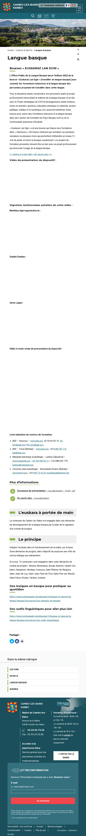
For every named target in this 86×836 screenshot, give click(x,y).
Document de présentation (46, 490)
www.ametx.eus (20, 473)
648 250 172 (60, 449)
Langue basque (18, 682)
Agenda (46, 16)
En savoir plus (33, 498)
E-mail (14, 782)
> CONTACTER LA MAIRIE (66, 756)
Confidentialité (14, 830)
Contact (53, 16)
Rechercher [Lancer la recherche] (33, 16)
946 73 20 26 (39, 473)
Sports (14, 676)
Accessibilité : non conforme (20, 826)
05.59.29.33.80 (35, 734)
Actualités (39, 16)
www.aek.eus (36, 441)
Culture (14, 669)
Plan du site (41, 830)
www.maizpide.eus (21, 461)
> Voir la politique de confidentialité (24, 818)
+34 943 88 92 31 (40, 461)
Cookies (27, 830)
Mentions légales (55, 826)
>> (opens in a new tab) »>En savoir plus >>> (31, 154)
